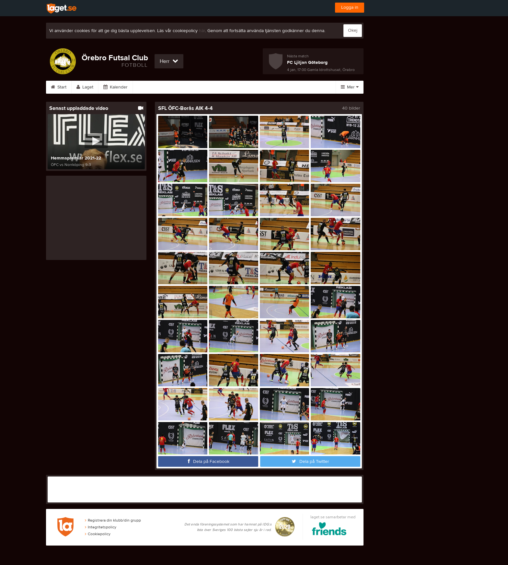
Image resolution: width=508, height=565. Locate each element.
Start (58, 87)
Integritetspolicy (100, 527)
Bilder (175, 87)
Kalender (115, 87)
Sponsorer (237, 87)
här (202, 31)
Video (204, 87)
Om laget (273, 87)
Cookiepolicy (97, 533)
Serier (147, 87)
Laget (84, 87)
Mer (350, 87)
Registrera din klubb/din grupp (113, 520)
